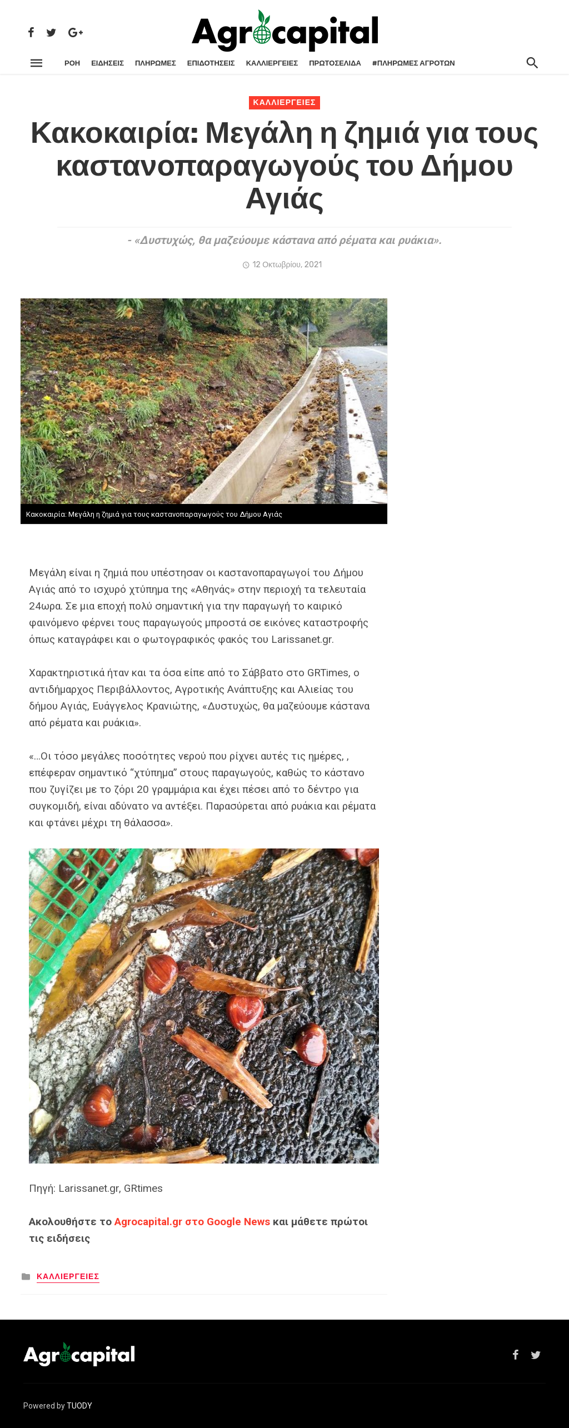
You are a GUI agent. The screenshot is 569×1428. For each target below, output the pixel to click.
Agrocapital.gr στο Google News (192, 1222)
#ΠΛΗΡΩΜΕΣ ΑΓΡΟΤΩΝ (413, 63)
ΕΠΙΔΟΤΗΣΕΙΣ (211, 63)
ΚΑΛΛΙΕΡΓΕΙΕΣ (272, 63)
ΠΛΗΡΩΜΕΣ (155, 63)
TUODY (79, 1405)
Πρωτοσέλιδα (335, 63)
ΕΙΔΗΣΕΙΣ (107, 63)
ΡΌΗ (72, 63)
